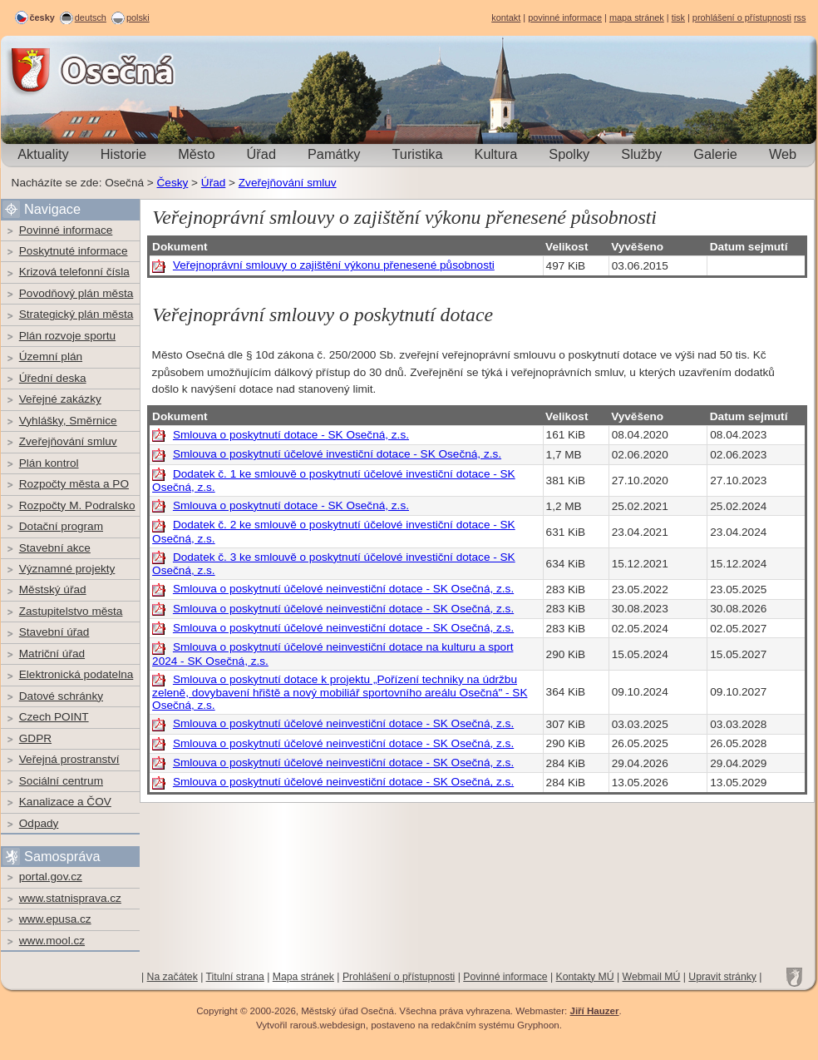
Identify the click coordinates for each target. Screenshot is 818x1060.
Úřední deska (52, 378)
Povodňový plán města (76, 293)
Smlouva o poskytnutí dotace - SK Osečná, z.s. (291, 434)
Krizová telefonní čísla (74, 271)
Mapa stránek (303, 977)
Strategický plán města (76, 314)
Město (196, 153)
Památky (334, 153)
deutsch (90, 17)
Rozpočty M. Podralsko (77, 505)
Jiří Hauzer (593, 1011)
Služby (641, 153)
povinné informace (565, 17)
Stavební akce (55, 548)
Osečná (46, 70)
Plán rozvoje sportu (67, 335)
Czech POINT (54, 717)
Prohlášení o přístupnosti (398, 977)
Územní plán (50, 356)
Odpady (39, 823)
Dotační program (61, 526)
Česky (173, 182)
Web (782, 153)
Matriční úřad (52, 653)
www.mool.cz (52, 940)
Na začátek (172, 977)
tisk (678, 17)
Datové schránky (61, 696)
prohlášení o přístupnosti (741, 17)
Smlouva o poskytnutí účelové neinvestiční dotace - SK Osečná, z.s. (343, 588)
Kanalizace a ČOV (65, 801)
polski (138, 17)
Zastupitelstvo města (71, 611)
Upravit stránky (722, 977)
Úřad (261, 153)
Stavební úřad (54, 632)
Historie (123, 153)
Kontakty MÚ (585, 977)
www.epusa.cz (55, 919)
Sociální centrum (61, 781)
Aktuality (43, 153)
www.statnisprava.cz (70, 898)
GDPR (35, 738)
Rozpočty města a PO (74, 484)
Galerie (715, 153)
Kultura (496, 153)
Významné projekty (67, 568)
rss (800, 17)
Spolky (569, 153)
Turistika (417, 153)
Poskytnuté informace (73, 251)
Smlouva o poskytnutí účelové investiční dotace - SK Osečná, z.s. (337, 454)
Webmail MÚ (652, 977)
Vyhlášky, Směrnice (68, 420)
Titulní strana (235, 977)
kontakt (505, 17)
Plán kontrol (49, 463)
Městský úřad (52, 589)
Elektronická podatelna (76, 674)
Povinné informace (66, 230)
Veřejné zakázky (60, 399)
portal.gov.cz (50, 876)
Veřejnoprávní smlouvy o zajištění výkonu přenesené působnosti (334, 265)
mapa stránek (636, 17)
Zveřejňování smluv (288, 182)
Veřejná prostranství (69, 759)
